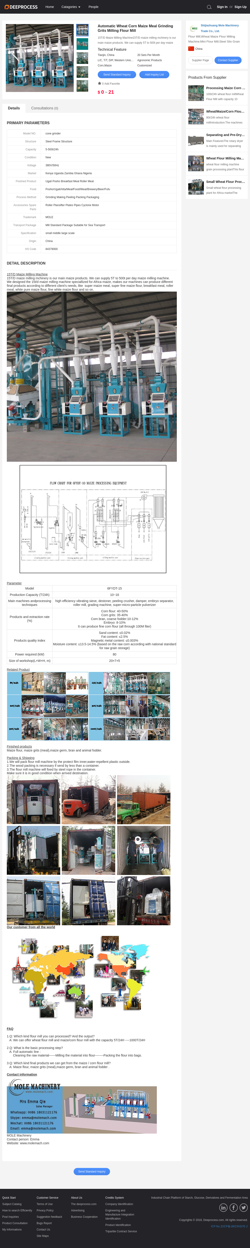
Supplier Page (200, 60)
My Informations (12, 1229)
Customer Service (47, 1197)
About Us (76, 1197)
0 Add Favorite (109, 83)
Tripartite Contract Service (121, 1231)
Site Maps (43, 1236)
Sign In (222, 7)
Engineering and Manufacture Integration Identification (119, 1214)
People (94, 7)
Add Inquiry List (154, 74)
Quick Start (9, 1197)
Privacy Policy (45, 1210)
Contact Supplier (228, 60)
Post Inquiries (10, 1216)
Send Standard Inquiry (116, 74)
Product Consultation (15, 1223)
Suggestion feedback (49, 1216)
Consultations (44, 108)
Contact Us (43, 1229)
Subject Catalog (12, 1204)
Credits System (114, 1197)
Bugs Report (44, 1223)
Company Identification (119, 1204)
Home (49, 7)
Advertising (77, 1210)
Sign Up (241, 7)
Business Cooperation (84, 1216)
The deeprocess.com (83, 1204)
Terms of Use (45, 1204)
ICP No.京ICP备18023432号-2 (229, 1226)
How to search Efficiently (17, 1210)
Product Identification (118, 1225)
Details (14, 108)
